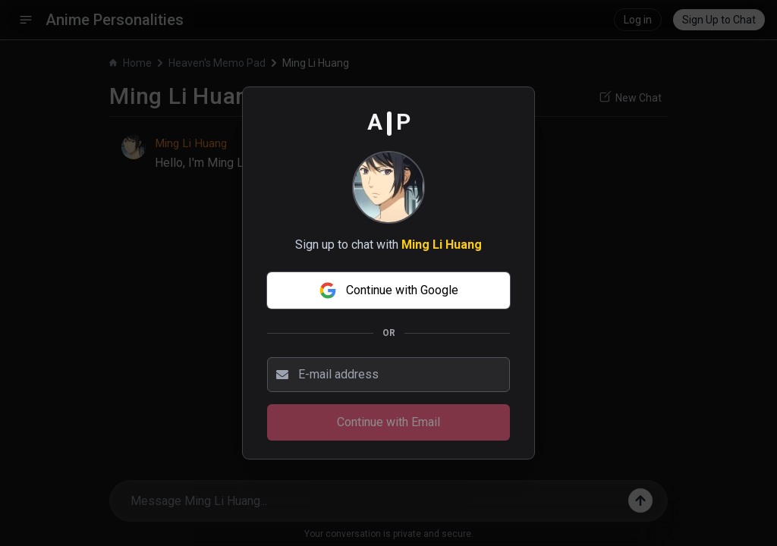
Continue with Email (388, 422)
